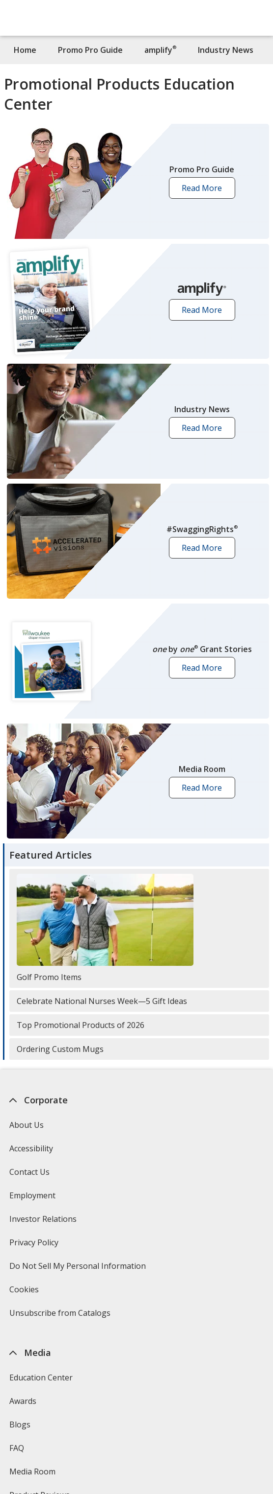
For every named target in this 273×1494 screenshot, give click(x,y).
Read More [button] (205, 191)
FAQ (16, 1448)
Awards (22, 1401)
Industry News (225, 50)
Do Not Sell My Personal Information (78, 1269)
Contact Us (29, 1172)
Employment (32, 1195)
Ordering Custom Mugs (60, 1049)
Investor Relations (44, 1222)
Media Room (32, 1471)
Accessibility (31, 1148)
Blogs (19, 1424)
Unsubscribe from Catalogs (60, 1316)
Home (25, 50)
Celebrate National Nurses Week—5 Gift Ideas (102, 1001)
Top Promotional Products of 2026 (80, 1025)
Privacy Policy (34, 1245)
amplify (160, 49)
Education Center (40, 1377)
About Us (26, 1125)
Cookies (25, 1292)
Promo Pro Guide (90, 50)
